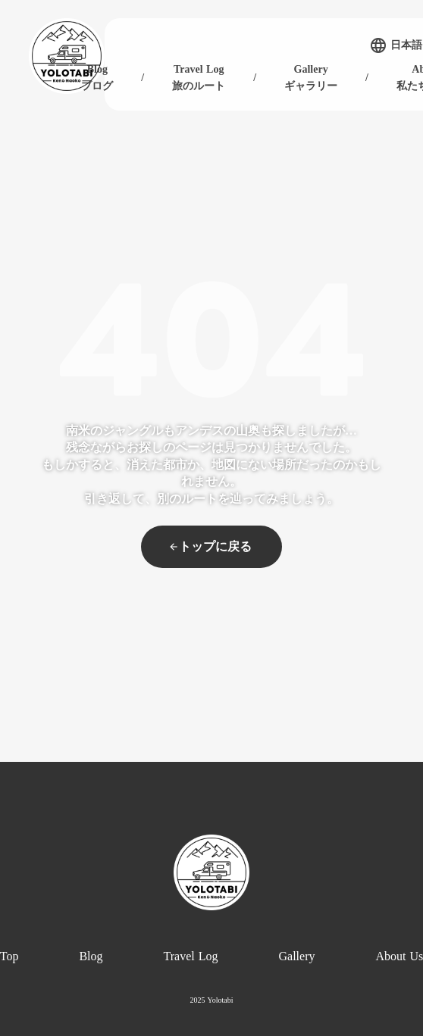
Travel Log (191, 956)
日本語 (406, 45)
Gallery (297, 956)
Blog (90, 956)
